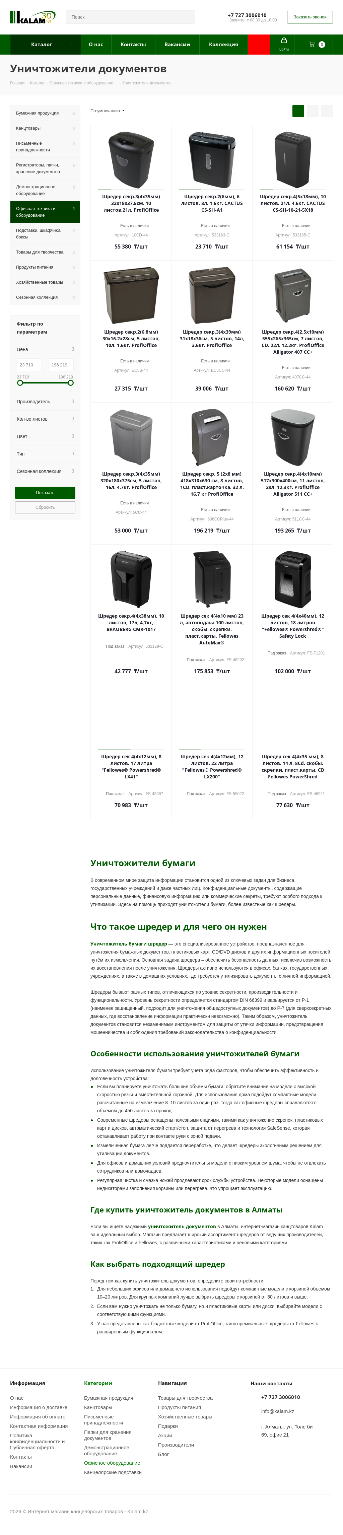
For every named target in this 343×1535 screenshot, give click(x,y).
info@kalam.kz (277, 1411)
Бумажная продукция (108, 1397)
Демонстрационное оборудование (106, 1450)
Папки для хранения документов (108, 1434)
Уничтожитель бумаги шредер (128, 943)
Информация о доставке (38, 1407)
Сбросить (45, 507)
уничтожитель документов (182, 1226)
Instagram (311, 1511)
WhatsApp (328, 1511)
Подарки (168, 1425)
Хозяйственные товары (185, 1416)
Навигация (172, 1383)
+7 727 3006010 (247, 15)
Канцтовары (98, 1407)
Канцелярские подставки (113, 1472)
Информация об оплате (37, 1416)
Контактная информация (39, 1425)
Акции (165, 1435)
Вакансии (21, 1466)
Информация (27, 1383)
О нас (16, 1397)
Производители (176, 1444)
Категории (98, 1383)
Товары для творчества (185, 1397)
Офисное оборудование (112, 1462)
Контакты (21, 1456)
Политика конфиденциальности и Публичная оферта (37, 1441)
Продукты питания (179, 1407)
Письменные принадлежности (103, 1419)
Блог (163, 1454)
